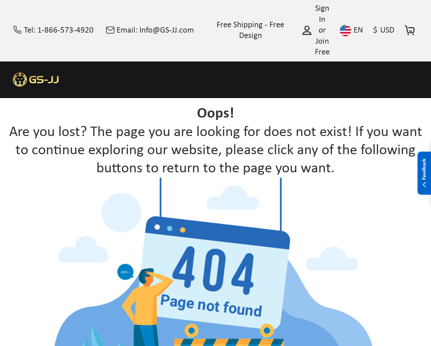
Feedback (424, 173)
